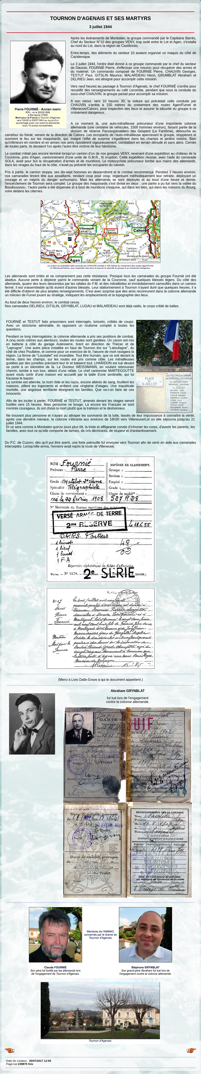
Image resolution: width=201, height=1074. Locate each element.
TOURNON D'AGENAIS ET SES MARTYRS (7, 6)
